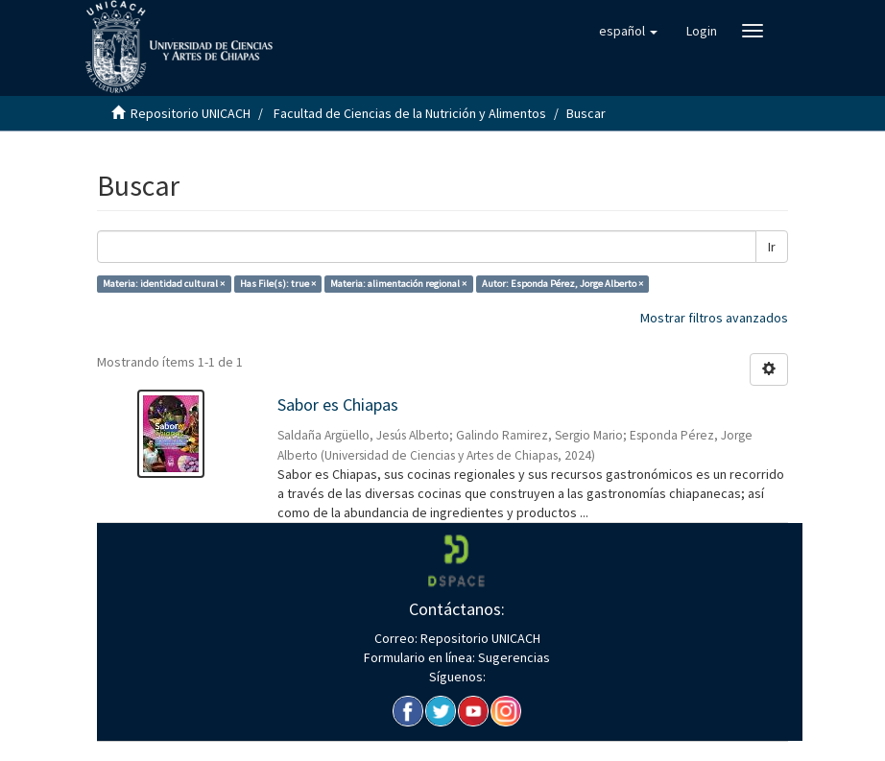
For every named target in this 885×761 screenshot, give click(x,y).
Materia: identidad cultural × (164, 283)
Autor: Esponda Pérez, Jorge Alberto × (562, 283)
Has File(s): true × (278, 283)
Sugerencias (512, 657)
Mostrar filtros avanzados (714, 317)
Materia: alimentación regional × (398, 283)
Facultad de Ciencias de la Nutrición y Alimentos (410, 113)
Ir (772, 246)
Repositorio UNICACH (191, 113)
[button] (628, 31)
